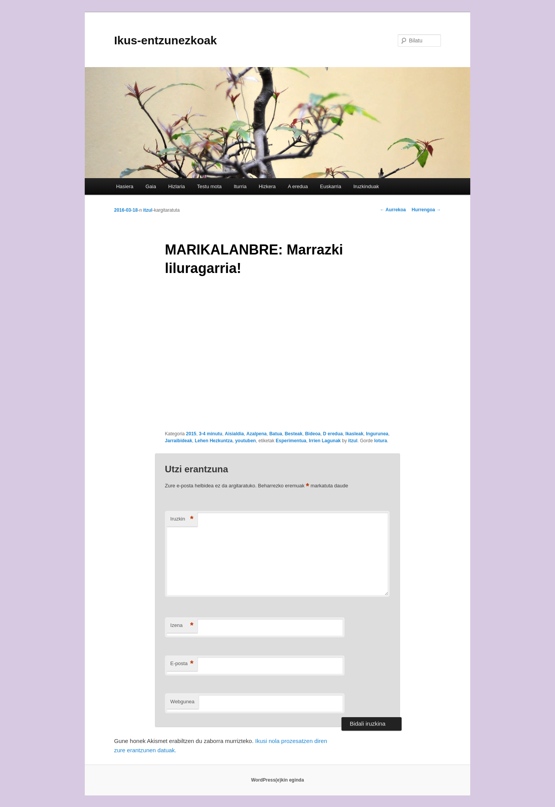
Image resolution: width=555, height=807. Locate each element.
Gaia (150, 186)
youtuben (245, 440)
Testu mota (209, 186)
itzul (147, 210)
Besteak (294, 433)
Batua (275, 433)
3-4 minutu (210, 433)
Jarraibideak (178, 440)
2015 (191, 433)
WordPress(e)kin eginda (277, 780)
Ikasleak (354, 433)
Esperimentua (291, 440)
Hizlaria (176, 186)
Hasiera (124, 186)
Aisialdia (234, 433)
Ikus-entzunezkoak (165, 40)
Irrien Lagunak (325, 440)
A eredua (298, 186)
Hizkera (267, 186)
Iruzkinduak (366, 186)
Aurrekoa (393, 209)
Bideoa (312, 433)
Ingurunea (377, 433)
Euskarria (330, 186)
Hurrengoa (426, 209)
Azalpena (256, 433)
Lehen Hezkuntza (213, 440)
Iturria (240, 186)
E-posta (181, 663)
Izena (181, 625)
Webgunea (182, 701)
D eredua (333, 433)
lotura (380, 440)
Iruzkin (181, 519)
